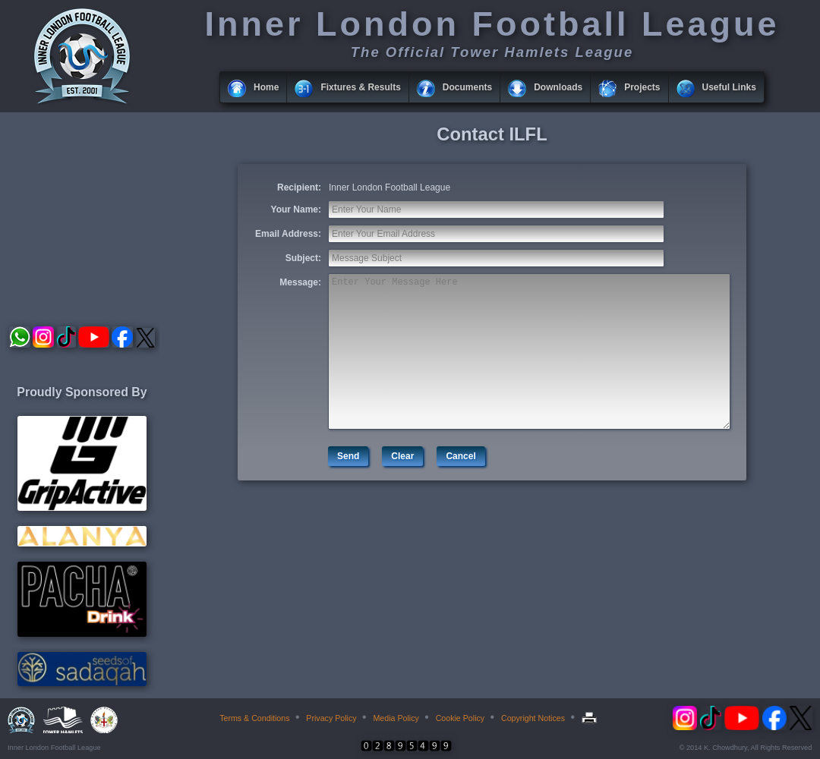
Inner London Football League (389, 187)
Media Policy (395, 718)
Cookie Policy (460, 718)
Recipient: (299, 187)
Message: (300, 282)
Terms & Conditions (254, 718)
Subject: (303, 258)
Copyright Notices (533, 718)
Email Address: (288, 233)
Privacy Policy (331, 718)
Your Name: (296, 209)
